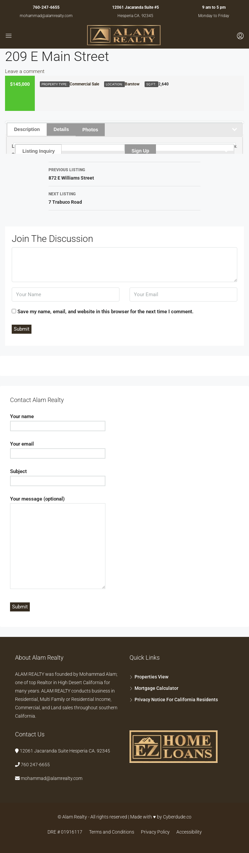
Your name (57, 421)
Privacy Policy (155, 832)
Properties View (151, 676)
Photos (90, 129)
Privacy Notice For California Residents (176, 699)
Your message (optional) (57, 543)
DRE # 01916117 (65, 832)
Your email (57, 448)
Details (61, 129)
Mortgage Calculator (156, 688)
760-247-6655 (46, 7)
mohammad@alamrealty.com (46, 15)
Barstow (132, 84)
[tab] (69, 147)
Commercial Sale (84, 84)
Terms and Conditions (111, 832)
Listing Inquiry (38, 151)
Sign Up (140, 150)
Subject (57, 476)
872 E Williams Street (124, 173)
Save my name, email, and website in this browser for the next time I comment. (105, 312)
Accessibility (189, 832)
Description (27, 129)
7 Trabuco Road (124, 197)
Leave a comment (25, 71)
